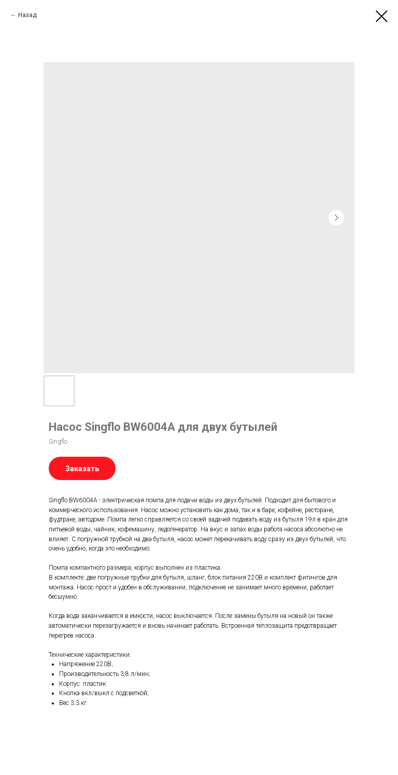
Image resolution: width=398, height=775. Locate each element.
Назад (27, 15)
